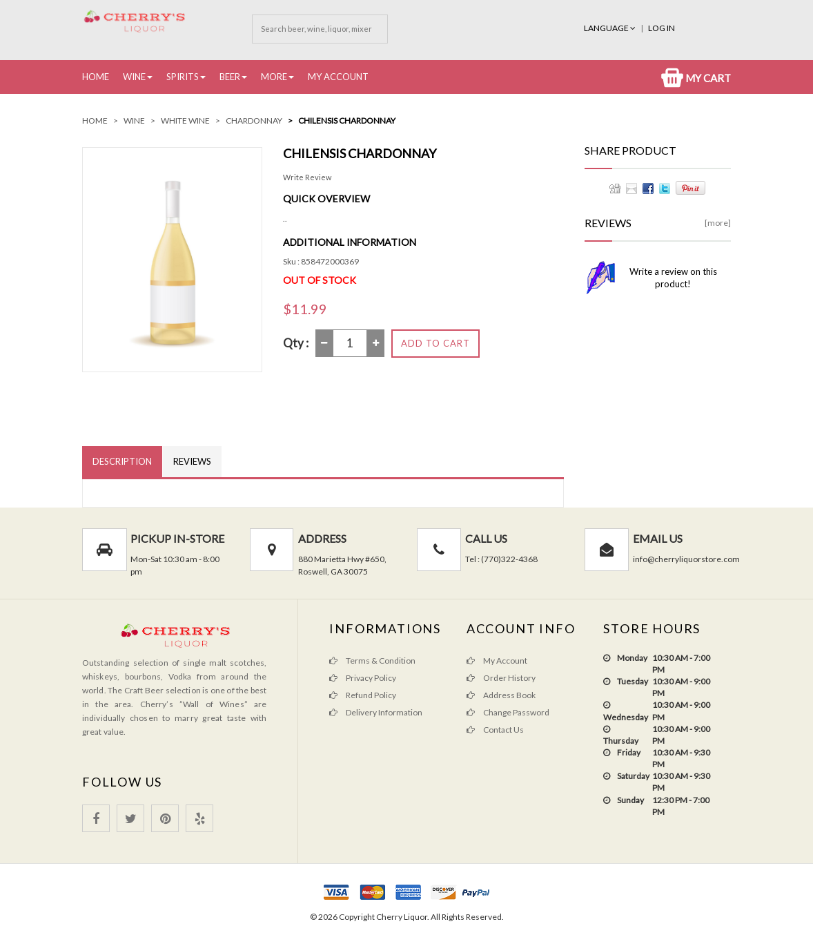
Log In (661, 28)
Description (122, 461)
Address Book (501, 695)
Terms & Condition (372, 660)
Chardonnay (254, 120)
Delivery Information (375, 712)
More (274, 76)
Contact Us (495, 729)
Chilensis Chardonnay (346, 120)
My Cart (696, 78)
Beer (229, 76)
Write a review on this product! (673, 277)
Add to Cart (435, 343)
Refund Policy (362, 695)
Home (95, 76)
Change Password (508, 712)
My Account (338, 76)
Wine (134, 76)
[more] (718, 223)
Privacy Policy (362, 678)
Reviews (192, 461)
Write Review (307, 177)
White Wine (185, 120)
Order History (501, 678)
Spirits (182, 76)
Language (610, 28)
